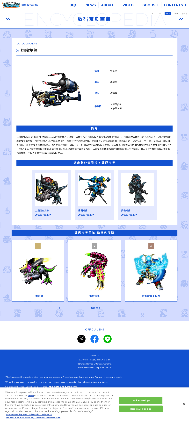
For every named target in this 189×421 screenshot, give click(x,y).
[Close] (183, 404)
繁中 (176, 13)
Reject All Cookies (140, 408)
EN (160, 13)
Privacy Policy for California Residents (29, 414)
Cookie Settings (140, 400)
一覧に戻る (94, 304)
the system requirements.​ (63, 383)
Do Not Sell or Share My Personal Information (33, 417)
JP (152, 13)
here (31, 395)
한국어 (184, 13)
